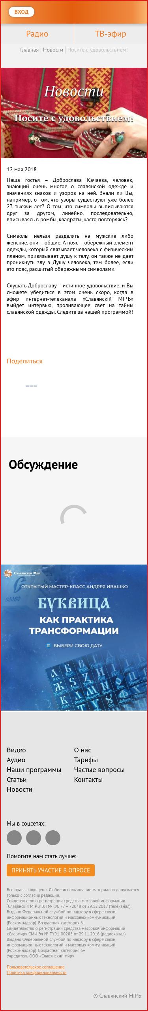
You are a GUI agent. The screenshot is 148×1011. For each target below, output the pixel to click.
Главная (29, 49)
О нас (83, 749)
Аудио (16, 759)
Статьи (17, 779)
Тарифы (86, 759)
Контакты (88, 779)
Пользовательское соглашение (36, 967)
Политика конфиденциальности (37, 972)
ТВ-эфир (110, 33)
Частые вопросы (99, 769)
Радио (37, 33)
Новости (53, 49)
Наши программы (34, 769)
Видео (16, 749)
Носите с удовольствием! (97, 49)
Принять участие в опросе (50, 870)
